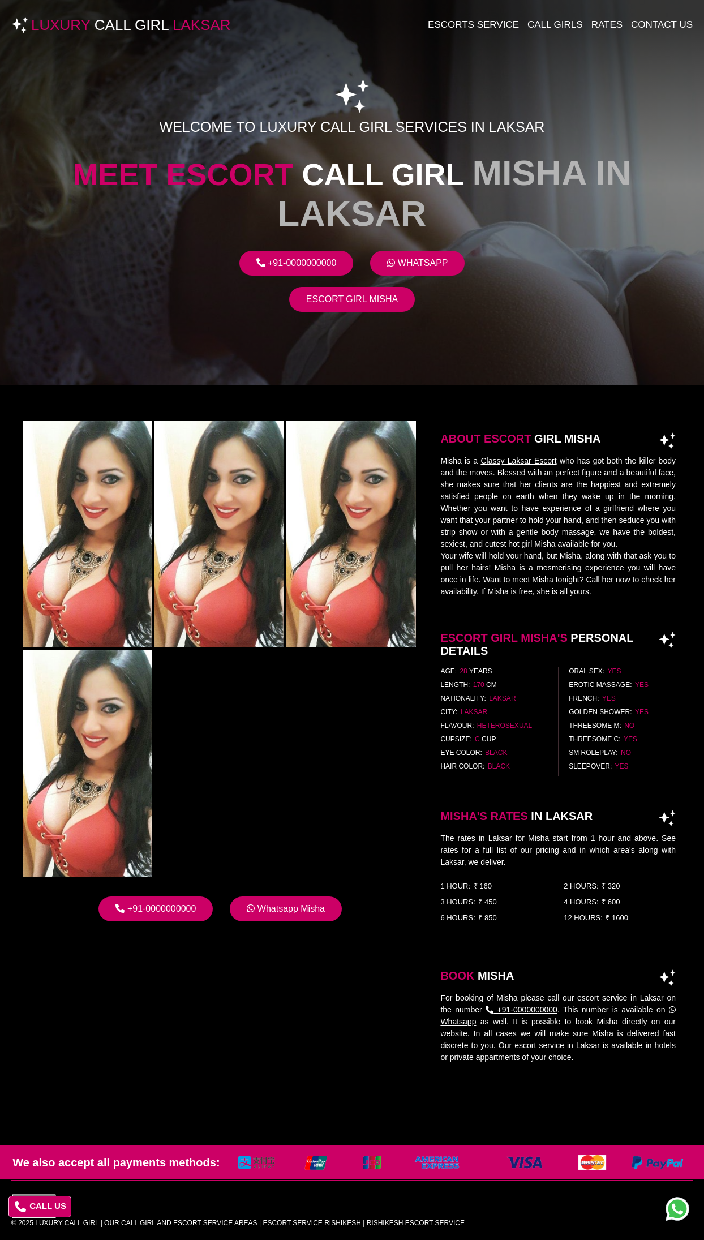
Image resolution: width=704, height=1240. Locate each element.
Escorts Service (473, 24)
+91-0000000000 (296, 263)
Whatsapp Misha (286, 908)
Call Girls (555, 24)
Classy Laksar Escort (518, 460)
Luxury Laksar (131, 24)
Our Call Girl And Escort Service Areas (180, 1223)
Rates (607, 24)
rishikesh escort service (416, 1223)
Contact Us (662, 24)
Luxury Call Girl (66, 1223)
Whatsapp (417, 263)
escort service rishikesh (311, 1223)
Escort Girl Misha (352, 299)
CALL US (40, 1206)
